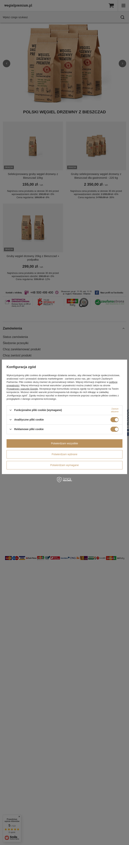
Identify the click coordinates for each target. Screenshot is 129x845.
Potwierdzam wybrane (64, 454)
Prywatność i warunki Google (22, 388)
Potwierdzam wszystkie (64, 443)
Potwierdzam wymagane (64, 465)
